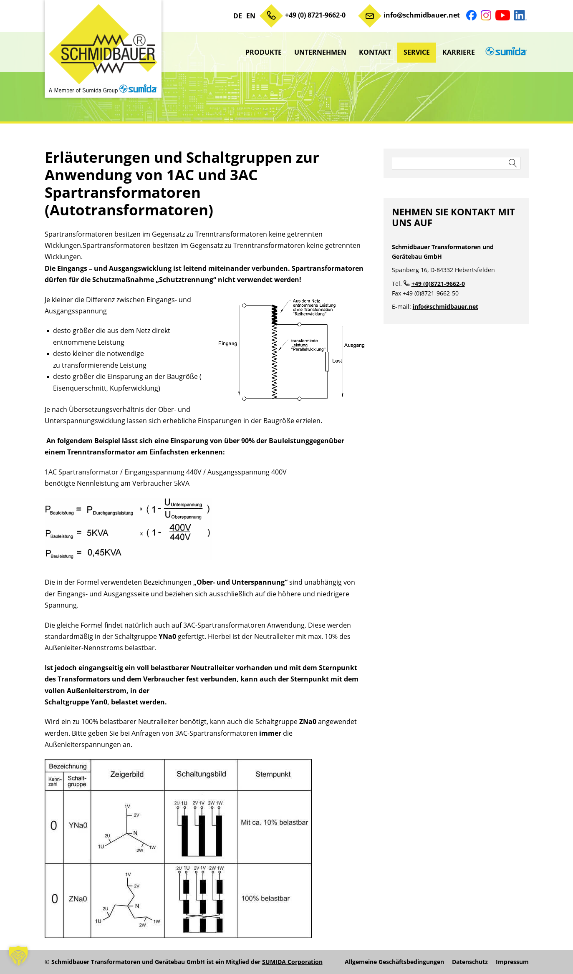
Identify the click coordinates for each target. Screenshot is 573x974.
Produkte (263, 52)
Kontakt (375, 52)
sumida (505, 52)
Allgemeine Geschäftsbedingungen (394, 962)
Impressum (512, 962)
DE (237, 16)
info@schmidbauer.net (422, 15)
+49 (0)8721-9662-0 (438, 284)
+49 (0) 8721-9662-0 (315, 15)
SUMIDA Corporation (292, 962)
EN (250, 16)
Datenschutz (470, 962)
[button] (18, 955)
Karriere (458, 52)
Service (417, 52)
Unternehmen (320, 52)
